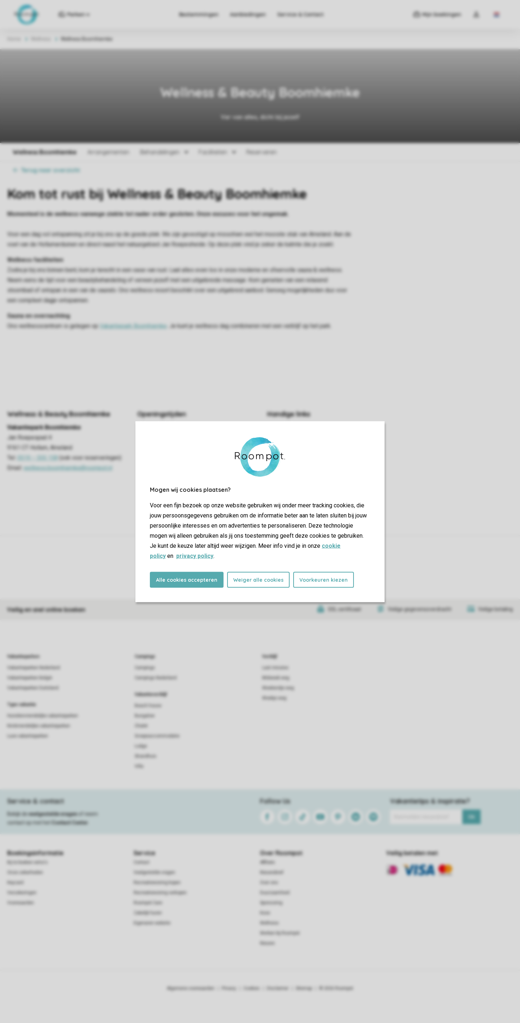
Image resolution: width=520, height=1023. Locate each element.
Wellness (41, 39)
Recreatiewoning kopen (157, 882)
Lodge (141, 746)
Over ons (269, 882)
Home (14, 39)
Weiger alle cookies (258, 579)
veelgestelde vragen (53, 814)
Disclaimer (278, 988)
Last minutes (275, 667)
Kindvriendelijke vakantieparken (38, 725)
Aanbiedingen (248, 14)
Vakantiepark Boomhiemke (133, 325)
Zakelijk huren (148, 912)
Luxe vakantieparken (27, 735)
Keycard (15, 882)
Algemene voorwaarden (190, 988)
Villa (139, 766)
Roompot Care (148, 902)
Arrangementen (108, 152)
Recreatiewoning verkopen (160, 892)
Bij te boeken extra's (27, 862)
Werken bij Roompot (280, 933)
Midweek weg (275, 677)
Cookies (251, 988)
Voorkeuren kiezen (323, 579)
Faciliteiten (213, 152)
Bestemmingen (198, 14)
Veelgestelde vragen (154, 872)
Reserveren (261, 152)
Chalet (141, 725)
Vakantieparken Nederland (33, 667)
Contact (142, 862)
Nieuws (267, 943)
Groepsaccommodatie (157, 735)
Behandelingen (159, 152)
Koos (265, 912)
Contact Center (70, 822)
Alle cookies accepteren (186, 579)
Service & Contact (300, 14)
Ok (471, 817)
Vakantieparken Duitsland (32, 687)
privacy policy (194, 555)
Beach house (148, 705)
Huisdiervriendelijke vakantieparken (42, 715)
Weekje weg (274, 698)
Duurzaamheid (275, 892)
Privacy (229, 988)
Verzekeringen (21, 892)
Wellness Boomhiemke (45, 152)
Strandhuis (145, 756)
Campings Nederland (156, 677)
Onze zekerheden (25, 872)
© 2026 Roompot (336, 988)
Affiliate (267, 862)
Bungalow (145, 715)
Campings (145, 656)
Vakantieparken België (29, 677)
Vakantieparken (23, 656)
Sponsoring (271, 902)
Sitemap (304, 988)
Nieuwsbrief (271, 872)
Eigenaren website (152, 923)
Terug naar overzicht (46, 170)
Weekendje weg (278, 687)
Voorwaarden (20, 902)
